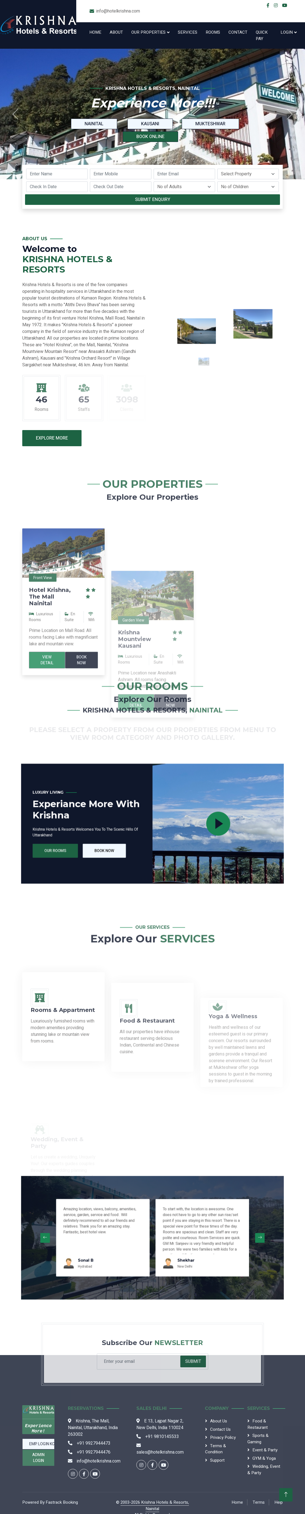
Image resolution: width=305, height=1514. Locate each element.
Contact (237, 32)
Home (95, 32)
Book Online (150, 136)
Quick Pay (262, 35)
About (116, 32)
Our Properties (148, 32)
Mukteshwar (210, 124)
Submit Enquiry (152, 199)
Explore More (52, 438)
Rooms (213, 32)
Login (287, 32)
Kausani (150, 124)
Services (187, 32)
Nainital (94, 124)
